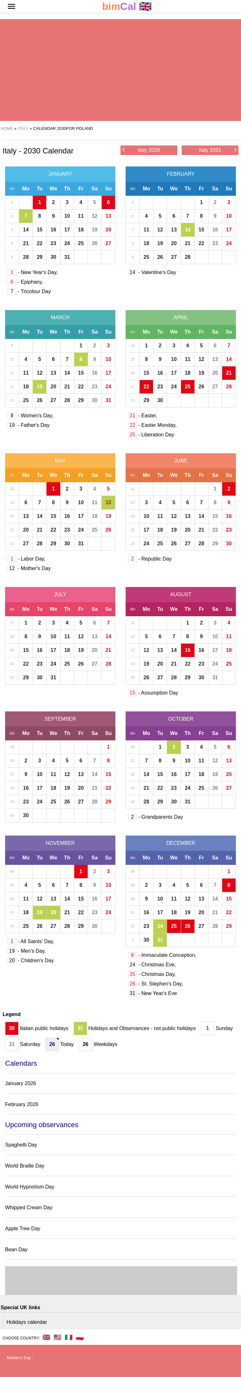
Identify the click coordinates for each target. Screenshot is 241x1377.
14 (26, 229)
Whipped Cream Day (29, 1207)
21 (26, 243)
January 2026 (20, 1083)
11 (81, 216)
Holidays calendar (26, 1322)
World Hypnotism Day (29, 1187)
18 (81, 229)
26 (95, 243)
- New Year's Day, (33, 272)
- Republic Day (150, 558)
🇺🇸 (58, 1337)
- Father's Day (28, 425)
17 (67, 229)
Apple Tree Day (22, 1228)
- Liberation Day (151, 434)
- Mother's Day (29, 568)
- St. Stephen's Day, (155, 983)
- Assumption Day (153, 693)
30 (53, 257)
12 (95, 216)
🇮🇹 (69, 1337)
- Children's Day (31, 960)
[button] (11, 6)
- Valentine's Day (152, 272)
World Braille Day (24, 1166)
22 (39, 243)
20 (108, 229)
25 (81, 243)
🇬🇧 (127, 6)
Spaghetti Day (21, 1145)
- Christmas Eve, (152, 964)
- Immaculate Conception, (162, 955)
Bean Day (16, 1249)
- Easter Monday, (152, 425)
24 (67, 243)
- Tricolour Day (29, 291)
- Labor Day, (26, 558)
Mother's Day (19, 1357)
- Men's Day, (27, 951)
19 (95, 229)
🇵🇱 (80, 1337)
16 (53, 229)
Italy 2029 (141, 149)
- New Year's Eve (152, 993)
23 (53, 243)
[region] (118, 70)
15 (39, 229)
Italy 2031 (218, 149)
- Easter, (142, 415)
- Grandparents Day (155, 817)
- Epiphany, (25, 282)
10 (67, 216)
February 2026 (21, 1104)
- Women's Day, (30, 415)
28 (26, 257)
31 (67, 257)
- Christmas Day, (152, 974)
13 (108, 216)
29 (39, 257)
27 (108, 243)
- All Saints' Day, (31, 941)
